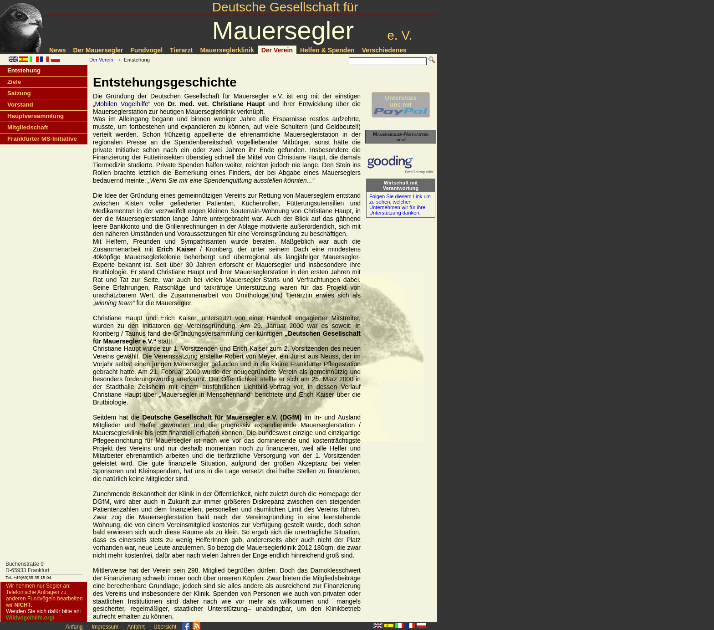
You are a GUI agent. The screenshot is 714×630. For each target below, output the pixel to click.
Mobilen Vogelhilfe (121, 104)
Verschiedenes (384, 50)
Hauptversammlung (35, 116)
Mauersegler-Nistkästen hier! (400, 136)
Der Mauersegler (98, 50)
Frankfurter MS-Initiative (42, 138)
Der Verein (277, 50)
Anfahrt (135, 627)
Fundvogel (146, 50)
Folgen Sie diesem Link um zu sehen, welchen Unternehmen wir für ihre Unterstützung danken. (400, 204)
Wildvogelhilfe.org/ (30, 618)
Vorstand (20, 104)
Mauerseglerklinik (227, 50)
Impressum (105, 627)
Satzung (19, 93)
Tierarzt (181, 50)
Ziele (14, 81)
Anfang (74, 627)
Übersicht (164, 627)
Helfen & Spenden (327, 50)
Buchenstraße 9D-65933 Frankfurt (27, 567)
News (57, 50)
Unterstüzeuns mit (401, 104)
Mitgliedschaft (27, 127)
